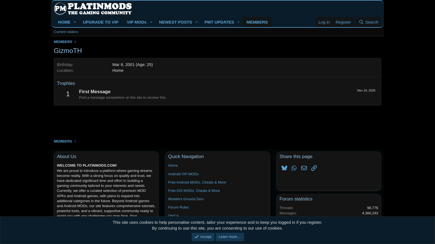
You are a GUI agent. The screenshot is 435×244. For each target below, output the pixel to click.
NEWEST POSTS (175, 22)
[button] (75, 22)
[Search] (368, 22)
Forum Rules (178, 207)
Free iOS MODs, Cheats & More (194, 191)
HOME (64, 22)
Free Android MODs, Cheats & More (197, 182)
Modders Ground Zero (186, 199)
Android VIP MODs (183, 174)
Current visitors (66, 32)
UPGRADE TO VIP (100, 22)
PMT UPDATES (219, 22)
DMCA (173, 216)
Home (117, 70)
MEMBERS (257, 22)
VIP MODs (136, 22)
